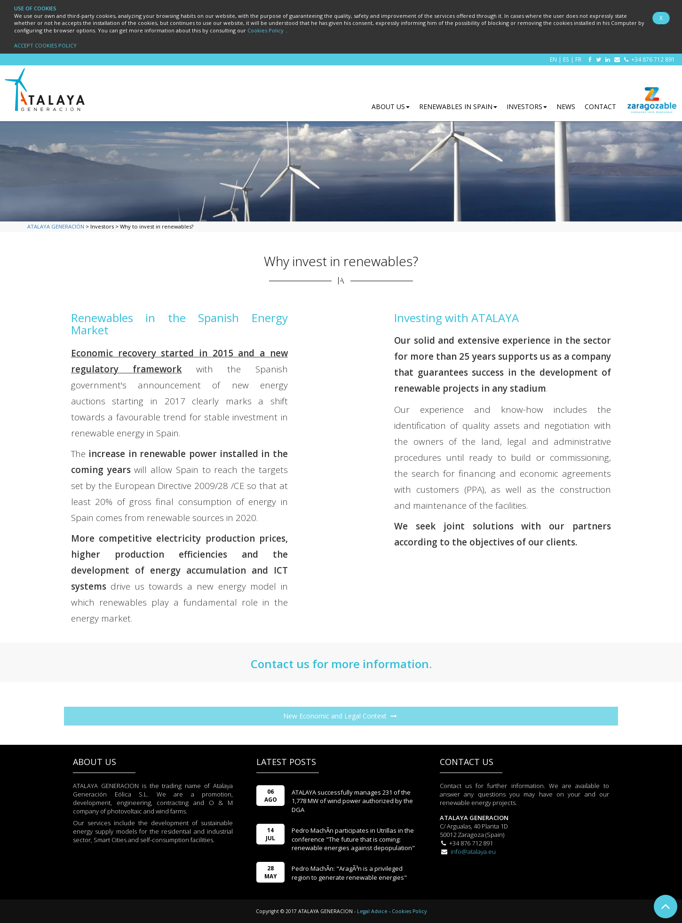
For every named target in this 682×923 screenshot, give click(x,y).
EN (553, 59)
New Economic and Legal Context (340, 718)
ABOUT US (391, 106)
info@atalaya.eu (473, 851)
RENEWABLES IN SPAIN (458, 106)
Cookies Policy (265, 30)
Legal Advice (372, 911)
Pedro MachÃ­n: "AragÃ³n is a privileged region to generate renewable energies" (349, 873)
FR (578, 59)
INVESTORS (527, 106)
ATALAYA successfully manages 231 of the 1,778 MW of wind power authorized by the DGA (352, 801)
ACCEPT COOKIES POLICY (45, 45)
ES (566, 59)
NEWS (565, 106)
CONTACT (600, 106)
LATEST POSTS (286, 761)
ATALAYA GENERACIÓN (55, 226)
